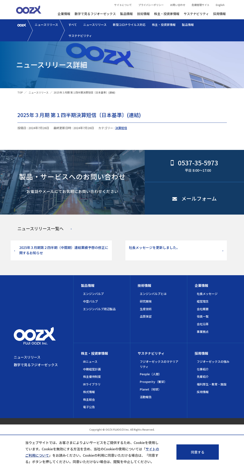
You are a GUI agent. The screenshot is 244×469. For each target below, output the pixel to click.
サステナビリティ (196, 13)
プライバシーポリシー (151, 5)
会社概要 (203, 309)
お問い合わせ (177, 5)
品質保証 (146, 316)
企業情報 (64, 13)
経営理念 (203, 301)
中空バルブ (90, 301)
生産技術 (146, 309)
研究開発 (146, 301)
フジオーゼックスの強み (213, 361)
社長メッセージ (207, 294)
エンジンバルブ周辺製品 (99, 309)
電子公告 (89, 407)
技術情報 (143, 13)
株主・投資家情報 (166, 13)
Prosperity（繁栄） (153, 382)
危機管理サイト (200, 5)
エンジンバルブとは (153, 294)
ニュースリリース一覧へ (40, 228)
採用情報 (219, 13)
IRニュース (90, 361)
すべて (72, 24)
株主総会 (89, 399)
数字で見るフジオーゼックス (95, 13)
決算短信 (121, 128)
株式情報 (89, 392)
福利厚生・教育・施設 (211, 384)
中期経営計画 (92, 369)
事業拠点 (203, 331)
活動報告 (146, 397)
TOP (20, 92)
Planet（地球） (150, 389)
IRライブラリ (92, 384)
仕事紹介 (203, 369)
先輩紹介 (203, 376)
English (220, 5)
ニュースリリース (46, 24)
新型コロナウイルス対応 (129, 24)
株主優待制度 (92, 376)
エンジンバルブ (93, 294)
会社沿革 (203, 324)
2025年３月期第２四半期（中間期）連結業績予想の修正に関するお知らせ (63, 250)
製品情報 (126, 13)
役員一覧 (203, 316)
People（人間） (151, 374)
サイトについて (123, 5)
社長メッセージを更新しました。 (154, 247)
